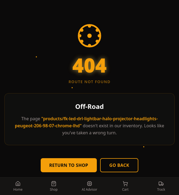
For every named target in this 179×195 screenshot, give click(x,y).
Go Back (119, 165)
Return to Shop (68, 165)
